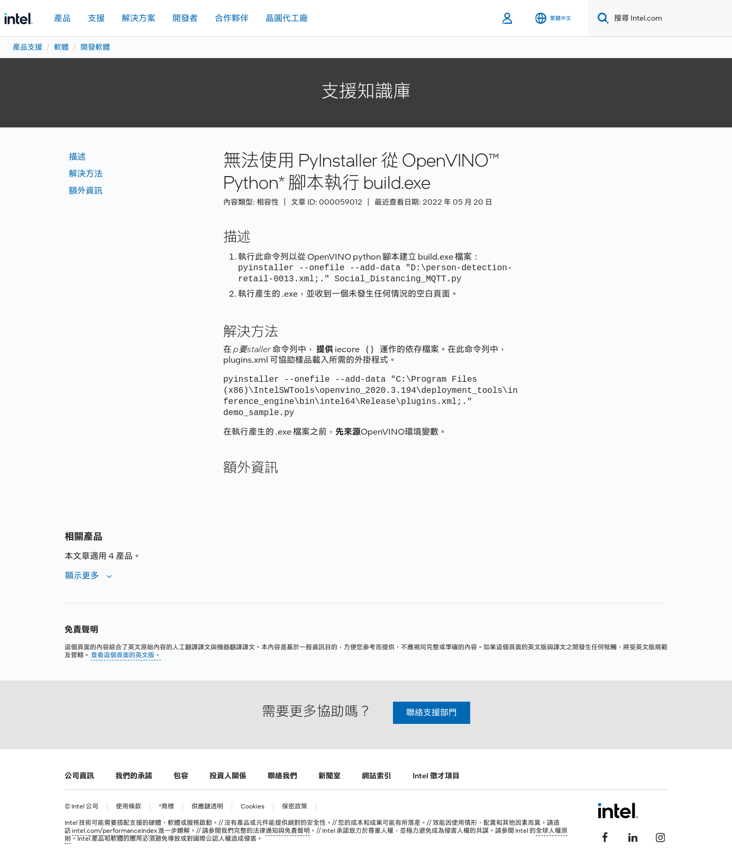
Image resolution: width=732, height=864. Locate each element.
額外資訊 (86, 190)
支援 (96, 18)
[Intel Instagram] (660, 836)
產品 (62, 18)
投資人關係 (227, 775)
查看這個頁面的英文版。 (126, 655)
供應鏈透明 (207, 807)
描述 (77, 156)
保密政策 (294, 807)
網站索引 (376, 775)
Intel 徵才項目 (436, 775)
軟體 (61, 47)
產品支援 (27, 47)
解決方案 (138, 18)
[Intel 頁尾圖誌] (618, 811)
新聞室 (329, 775)
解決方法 (86, 173)
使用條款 (128, 807)
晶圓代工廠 (287, 18)
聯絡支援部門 (431, 712)
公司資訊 (79, 775)
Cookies (252, 807)
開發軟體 (95, 47)
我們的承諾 (133, 775)
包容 (180, 775)
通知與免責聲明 (288, 830)
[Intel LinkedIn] (632, 836)
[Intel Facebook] (605, 836)
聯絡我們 (282, 775)
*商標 (166, 807)
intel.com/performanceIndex (114, 830)
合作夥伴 (232, 18)
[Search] (601, 18)
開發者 (185, 18)
